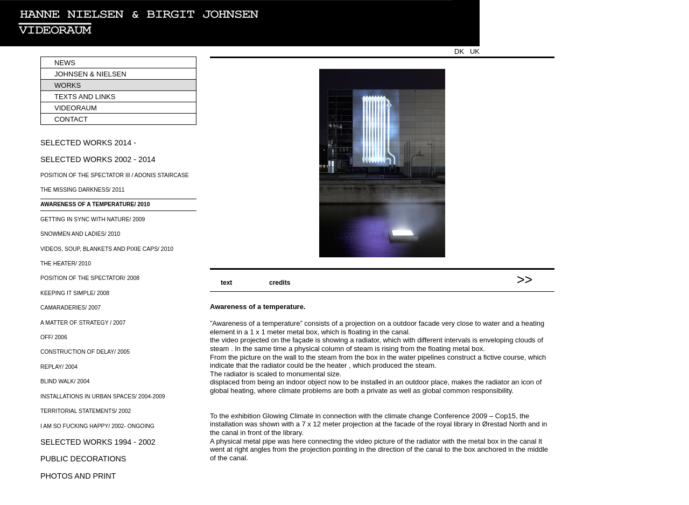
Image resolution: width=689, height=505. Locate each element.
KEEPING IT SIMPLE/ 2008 (74, 293)
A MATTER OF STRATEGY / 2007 (82, 323)
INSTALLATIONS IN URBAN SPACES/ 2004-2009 (102, 396)
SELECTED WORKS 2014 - (88, 142)
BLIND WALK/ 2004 (64, 381)
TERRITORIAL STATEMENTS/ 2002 (85, 411)
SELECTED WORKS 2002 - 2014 (98, 159)
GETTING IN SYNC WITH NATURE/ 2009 (92, 219)
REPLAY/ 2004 (59, 367)
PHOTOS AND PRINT (78, 476)
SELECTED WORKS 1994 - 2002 (98, 442)
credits (279, 282)
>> (524, 277)
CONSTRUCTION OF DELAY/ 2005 (85, 352)
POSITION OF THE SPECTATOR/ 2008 (89, 278)
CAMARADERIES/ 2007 (70, 308)
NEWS (64, 63)
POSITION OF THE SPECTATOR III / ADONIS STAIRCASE (114, 175)
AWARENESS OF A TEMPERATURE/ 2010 (95, 204)
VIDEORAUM (75, 108)
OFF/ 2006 (53, 337)
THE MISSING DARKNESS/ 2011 (82, 190)
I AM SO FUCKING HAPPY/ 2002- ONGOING (97, 426)
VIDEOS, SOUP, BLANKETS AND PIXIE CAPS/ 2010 (106, 249)
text (226, 282)
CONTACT (71, 119)
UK (475, 51)
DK (459, 51)
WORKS (67, 85)
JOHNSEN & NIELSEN (90, 74)
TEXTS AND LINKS (84, 97)
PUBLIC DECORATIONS (83, 458)
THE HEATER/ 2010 (65, 263)
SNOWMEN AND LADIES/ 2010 (80, 234)
